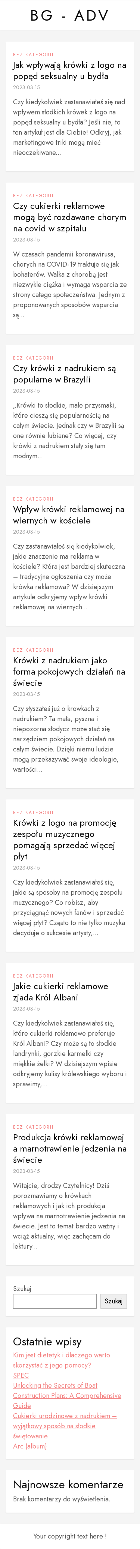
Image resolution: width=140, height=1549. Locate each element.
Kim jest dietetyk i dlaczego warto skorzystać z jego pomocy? (61, 1360)
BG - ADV (70, 15)
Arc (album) (30, 1446)
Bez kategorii (33, 54)
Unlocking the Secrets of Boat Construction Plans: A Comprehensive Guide (67, 1396)
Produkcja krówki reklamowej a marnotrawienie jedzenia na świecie (70, 1148)
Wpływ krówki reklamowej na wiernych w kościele (68, 515)
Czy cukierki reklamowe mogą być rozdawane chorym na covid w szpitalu (70, 217)
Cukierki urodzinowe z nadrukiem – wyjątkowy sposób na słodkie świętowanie (65, 1426)
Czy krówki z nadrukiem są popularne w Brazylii (64, 374)
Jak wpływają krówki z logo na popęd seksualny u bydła (69, 70)
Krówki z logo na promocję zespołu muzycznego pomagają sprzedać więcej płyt (64, 839)
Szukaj (22, 1289)
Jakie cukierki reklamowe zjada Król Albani (60, 992)
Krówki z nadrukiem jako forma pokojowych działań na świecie (69, 671)
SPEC (21, 1375)
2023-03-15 (26, 87)
